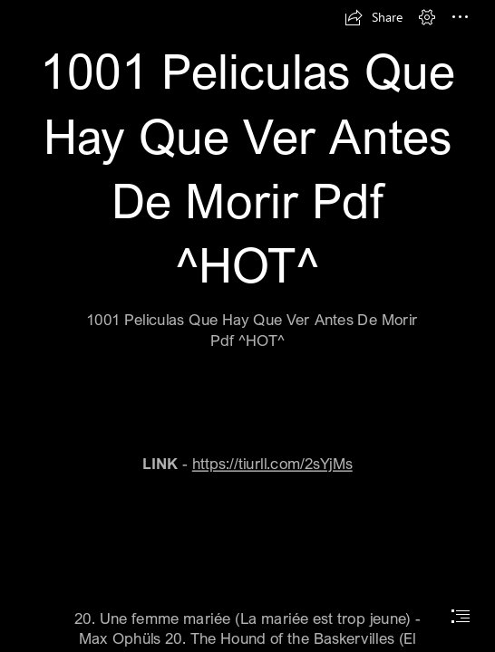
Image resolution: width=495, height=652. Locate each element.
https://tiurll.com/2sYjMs (272, 463)
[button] (373, 17)
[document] (247, 326)
